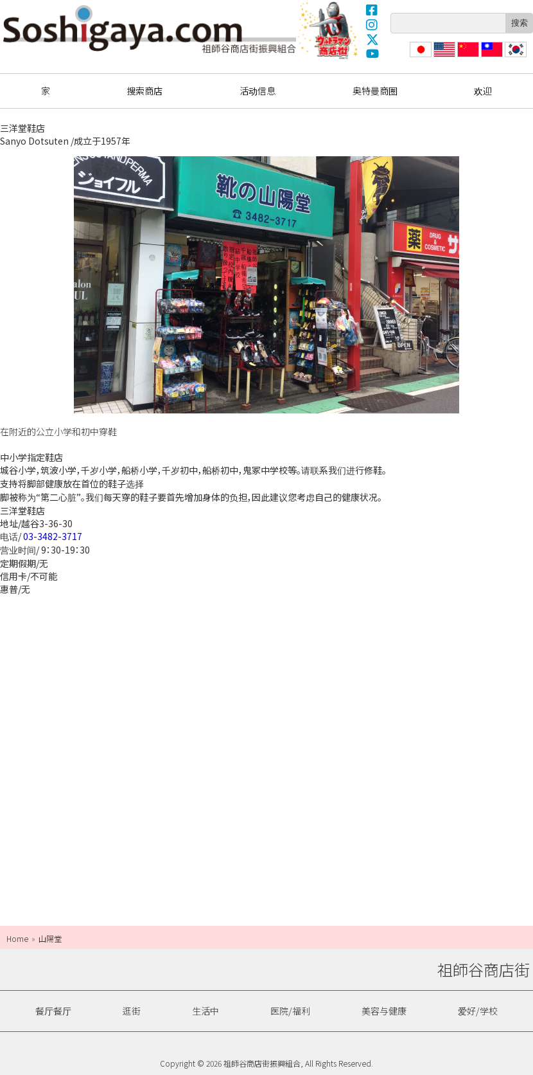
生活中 (205, 1010)
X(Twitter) (372, 39)
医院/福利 (290, 1010)
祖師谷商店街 (149, 29)
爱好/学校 (478, 1010)
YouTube (372, 54)
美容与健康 (384, 1010)
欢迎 (483, 90)
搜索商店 (144, 90)
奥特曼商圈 (329, 30)
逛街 (132, 1010)
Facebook (372, 9)
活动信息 (257, 90)
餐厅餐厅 (53, 1010)
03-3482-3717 (52, 536)
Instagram (372, 24)
